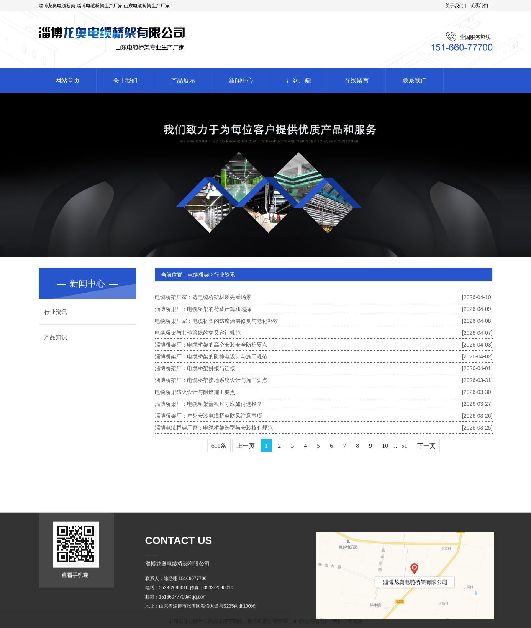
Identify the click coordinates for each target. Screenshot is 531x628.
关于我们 (454, 5)
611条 (218, 446)
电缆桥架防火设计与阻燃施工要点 (324, 392)
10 (385, 446)
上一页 (245, 446)
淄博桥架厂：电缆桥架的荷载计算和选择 (324, 309)
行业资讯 (55, 312)
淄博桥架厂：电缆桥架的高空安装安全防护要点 (324, 344)
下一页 (426, 446)
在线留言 (356, 80)
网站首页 (67, 80)
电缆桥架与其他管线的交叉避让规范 (324, 332)
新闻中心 (241, 80)
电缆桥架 (198, 275)
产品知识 (55, 337)
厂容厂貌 (299, 80)
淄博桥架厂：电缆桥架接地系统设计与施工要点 (324, 380)
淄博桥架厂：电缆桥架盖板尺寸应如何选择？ (324, 404)
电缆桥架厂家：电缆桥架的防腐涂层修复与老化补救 (324, 321)
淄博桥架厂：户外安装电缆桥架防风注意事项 (324, 415)
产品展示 (183, 80)
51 (404, 446)
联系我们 (479, 5)
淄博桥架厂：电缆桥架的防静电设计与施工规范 (324, 356)
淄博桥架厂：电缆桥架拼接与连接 (324, 368)
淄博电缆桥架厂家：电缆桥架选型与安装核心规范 (324, 427)
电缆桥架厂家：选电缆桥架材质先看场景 (324, 297)
